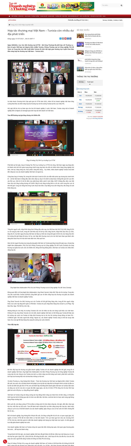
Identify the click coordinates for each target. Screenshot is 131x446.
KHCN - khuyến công (84, 16)
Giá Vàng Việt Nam (98, 118)
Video (104, 16)
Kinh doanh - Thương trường (32, 16)
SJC (80, 95)
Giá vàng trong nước (83, 89)
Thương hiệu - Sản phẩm (61, 16)
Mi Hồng (80, 111)
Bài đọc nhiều (83, 30)
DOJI (80, 104)
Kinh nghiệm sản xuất (73, 16)
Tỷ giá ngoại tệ (90, 83)
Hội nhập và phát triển (96, 16)
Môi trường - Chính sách (18, 16)
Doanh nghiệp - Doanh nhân (47, 16)
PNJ (80, 100)
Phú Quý (80, 107)
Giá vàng (81, 82)
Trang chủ (13, 25)
